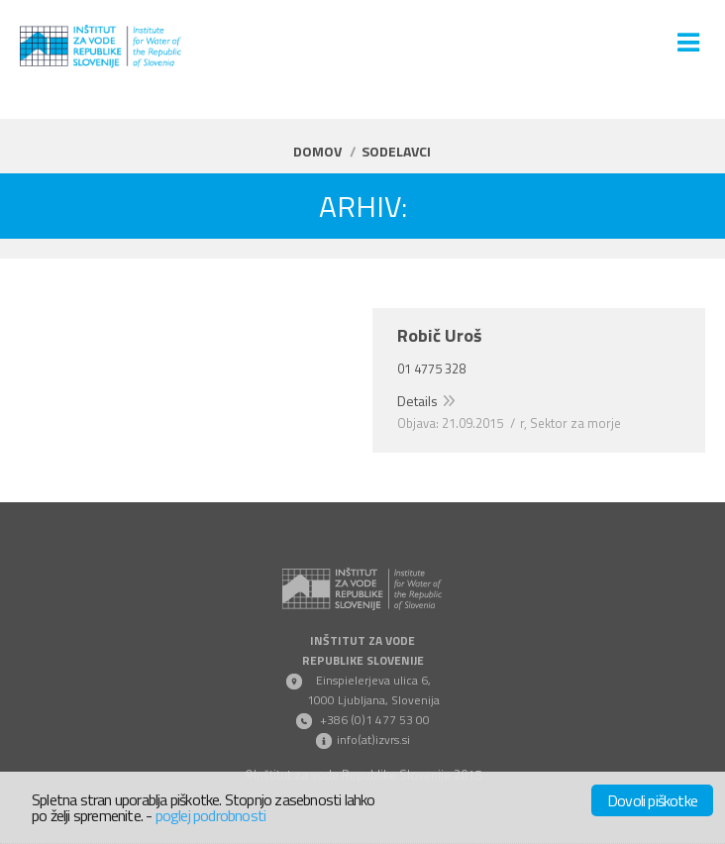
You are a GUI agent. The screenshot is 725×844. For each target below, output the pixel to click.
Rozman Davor (101, 336)
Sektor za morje (575, 423)
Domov (317, 151)
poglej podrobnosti (210, 815)
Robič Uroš (439, 336)
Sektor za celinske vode (244, 423)
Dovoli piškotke (652, 800)
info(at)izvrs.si (373, 739)
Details (65, 400)
